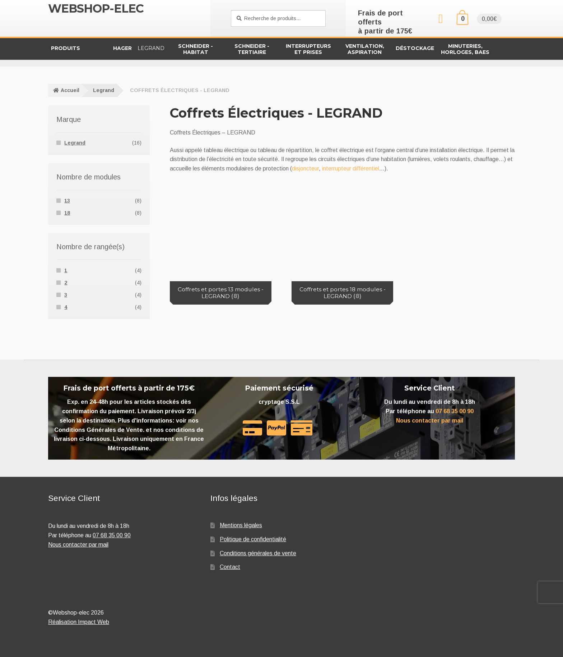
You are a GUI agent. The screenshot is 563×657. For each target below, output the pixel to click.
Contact (230, 567)
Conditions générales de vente (258, 553)
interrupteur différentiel (350, 168)
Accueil (70, 90)
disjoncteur (305, 168)
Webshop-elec (96, 8)
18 (67, 213)
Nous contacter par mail (429, 421)
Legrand (103, 90)
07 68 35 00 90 (455, 411)
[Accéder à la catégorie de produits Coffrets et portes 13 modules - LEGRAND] (220, 246)
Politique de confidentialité (253, 539)
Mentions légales (241, 525)
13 (67, 201)
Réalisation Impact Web (78, 622)
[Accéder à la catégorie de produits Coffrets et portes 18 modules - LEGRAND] (342, 246)
